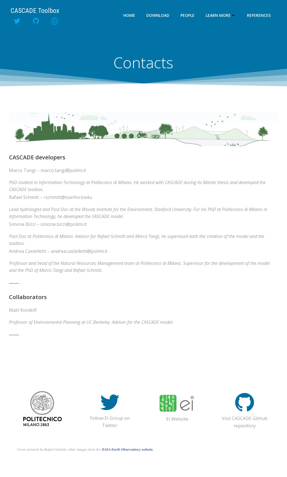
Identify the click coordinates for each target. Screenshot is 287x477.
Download (158, 15)
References (259, 15)
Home (129, 15)
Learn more (221, 15)
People (188, 15)
